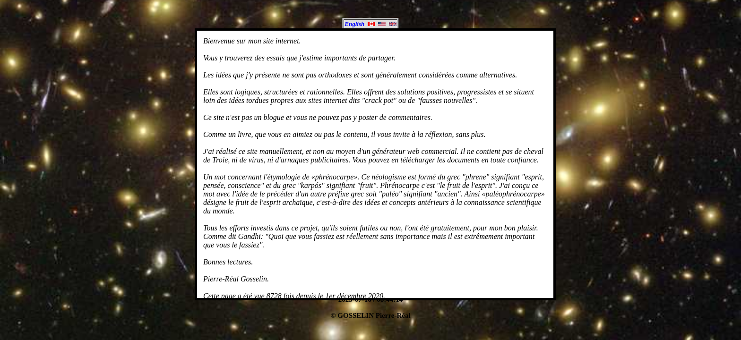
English (370, 23)
